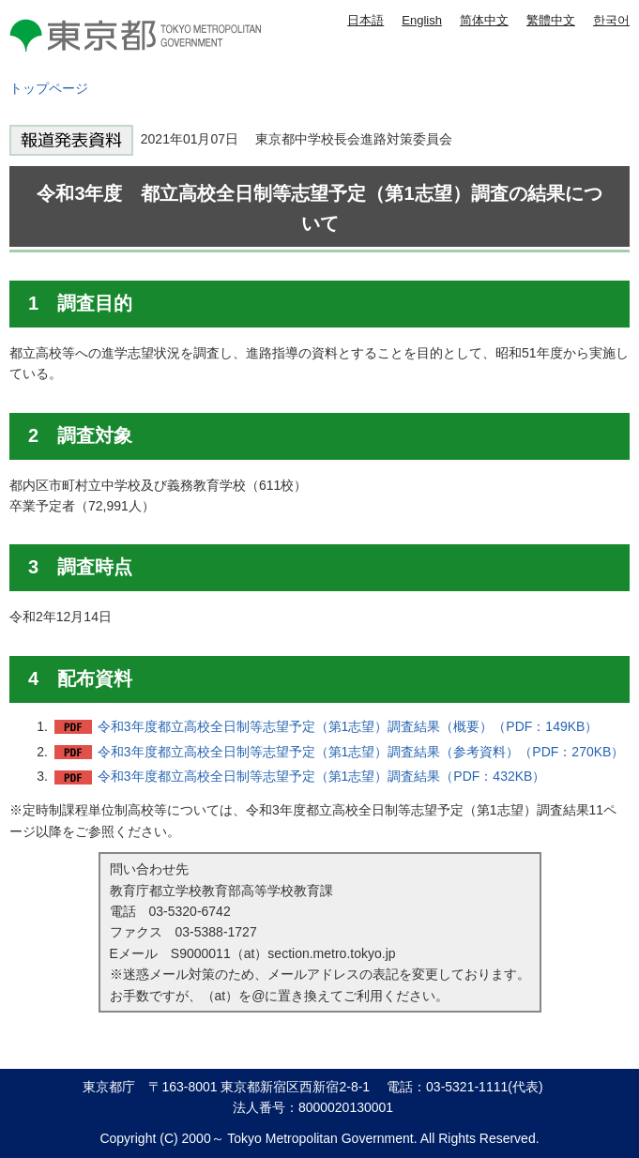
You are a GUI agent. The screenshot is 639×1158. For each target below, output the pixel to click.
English (422, 20)
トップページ (48, 88)
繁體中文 (550, 20)
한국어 (611, 20)
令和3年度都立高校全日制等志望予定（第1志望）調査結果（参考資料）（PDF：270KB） (361, 751)
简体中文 (484, 20)
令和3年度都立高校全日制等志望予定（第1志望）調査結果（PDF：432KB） (322, 776)
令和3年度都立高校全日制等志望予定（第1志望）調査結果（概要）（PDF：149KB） (348, 726)
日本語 (365, 20)
